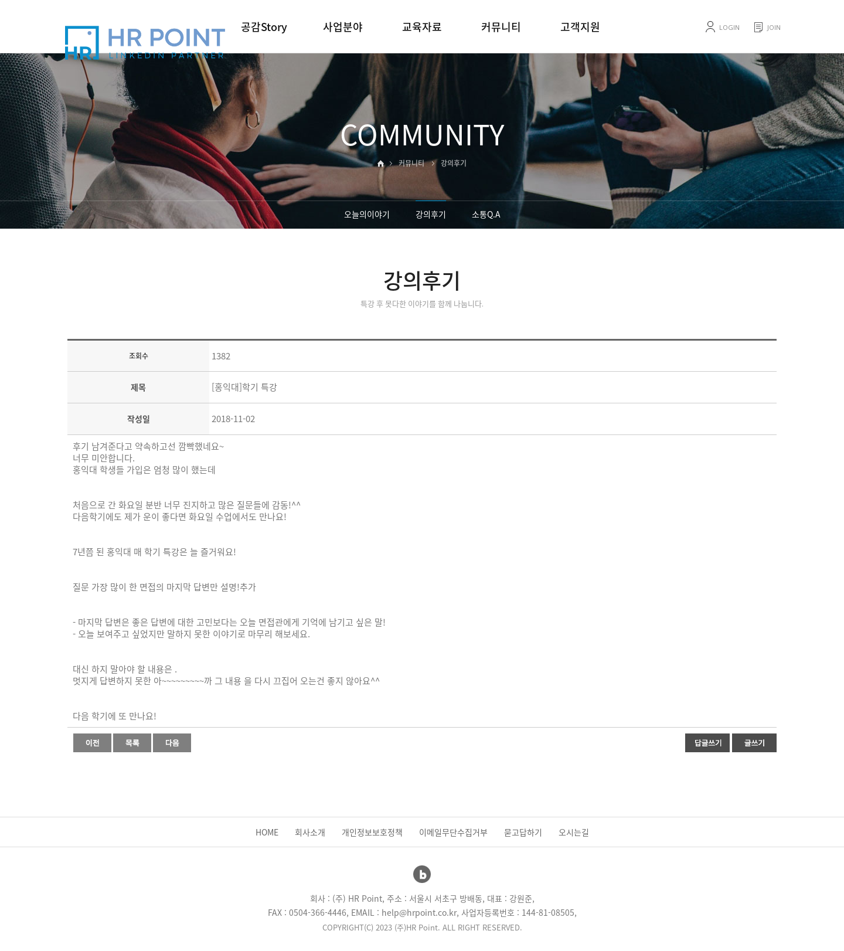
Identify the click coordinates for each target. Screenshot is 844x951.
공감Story (264, 27)
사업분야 (343, 27)
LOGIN (729, 27)
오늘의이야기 (367, 214)
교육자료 (422, 27)
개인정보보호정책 (372, 832)
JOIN (774, 27)
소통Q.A (486, 214)
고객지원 (580, 27)
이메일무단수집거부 (453, 832)
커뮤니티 (501, 27)
